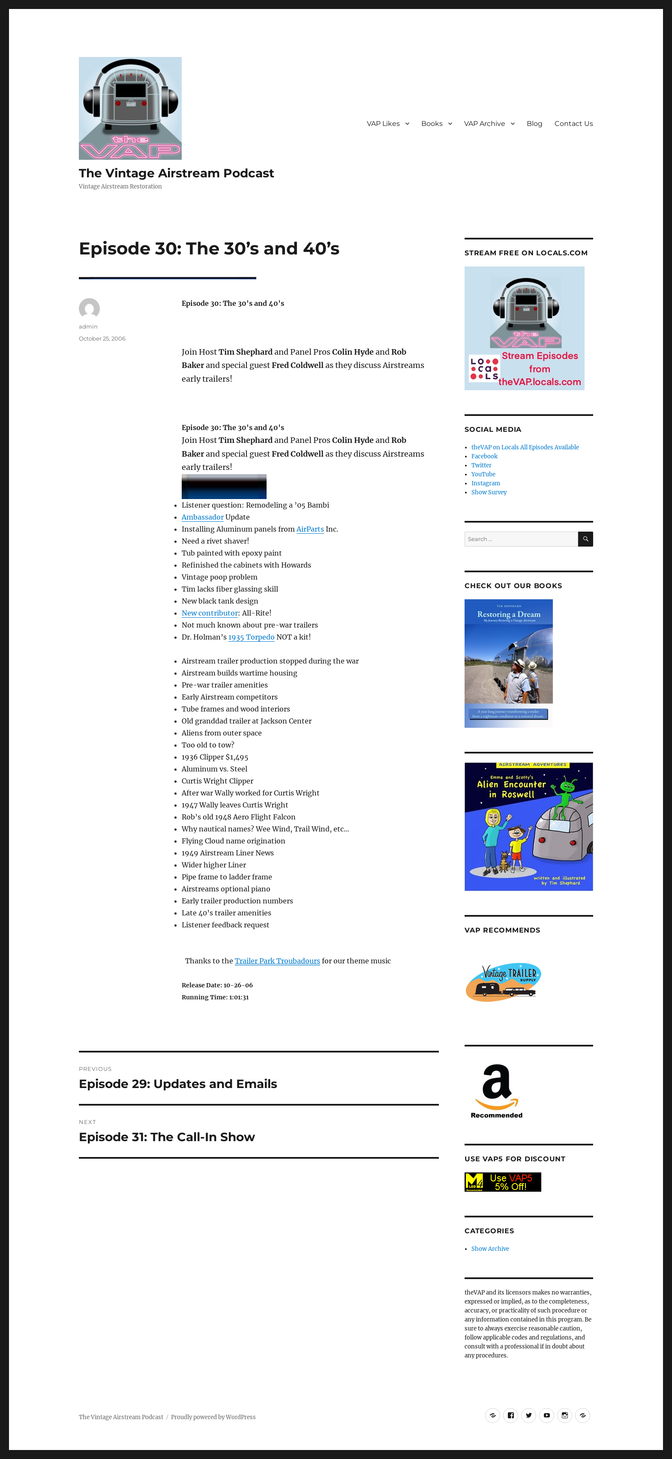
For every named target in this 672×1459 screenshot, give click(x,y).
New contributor (210, 613)
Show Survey (489, 492)
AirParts (310, 529)
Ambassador (203, 517)
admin (88, 326)
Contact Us (574, 124)
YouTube (483, 474)
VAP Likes (383, 124)
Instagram (485, 483)
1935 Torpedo (251, 637)
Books (432, 124)
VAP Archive (484, 124)
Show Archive (490, 1249)
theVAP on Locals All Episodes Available (525, 447)
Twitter (481, 465)
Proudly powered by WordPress (213, 1417)
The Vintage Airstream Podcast (176, 173)
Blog (535, 124)
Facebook (484, 456)
